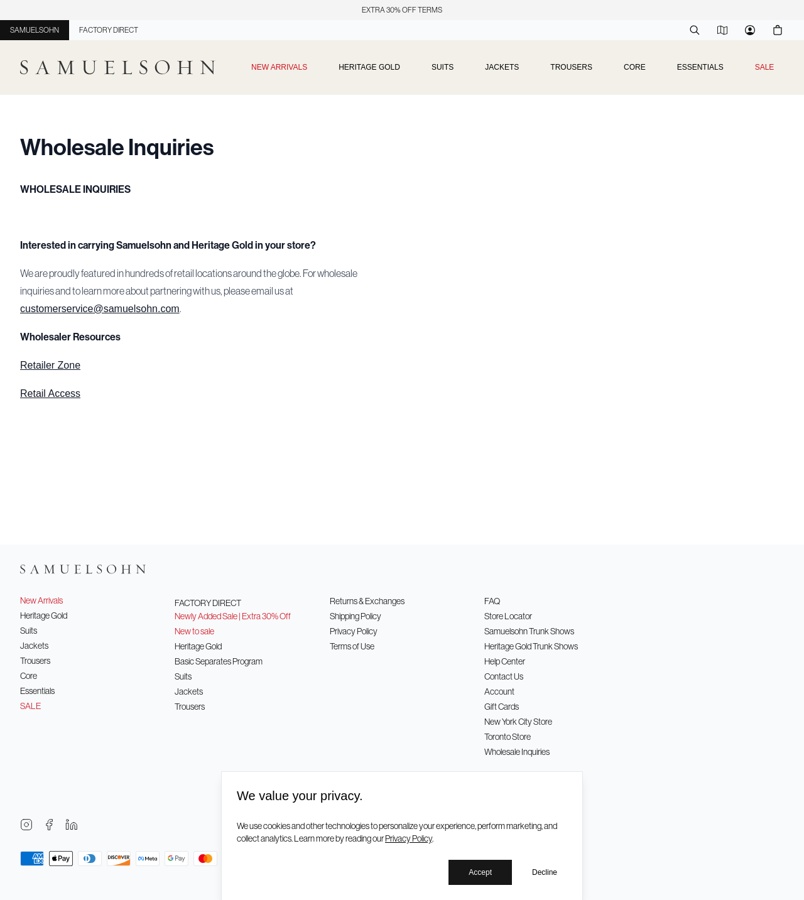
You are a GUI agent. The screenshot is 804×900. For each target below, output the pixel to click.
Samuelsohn (34, 30)
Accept (480, 872)
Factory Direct (108, 30)
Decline (544, 872)
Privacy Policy (408, 838)
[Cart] (777, 30)
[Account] (750, 30)
